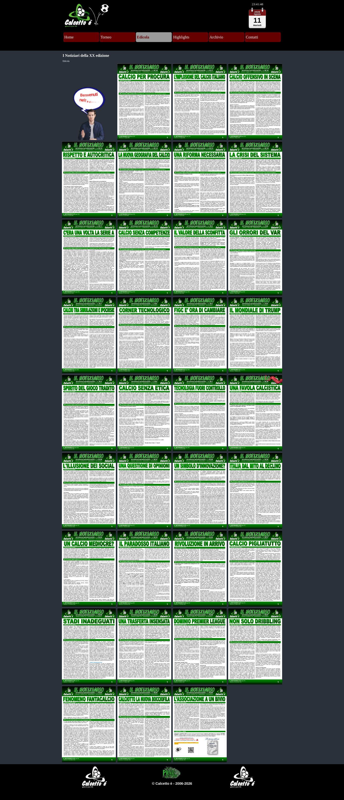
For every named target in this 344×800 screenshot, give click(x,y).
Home (69, 37)
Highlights (181, 37)
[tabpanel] (172, 783)
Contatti (252, 37)
